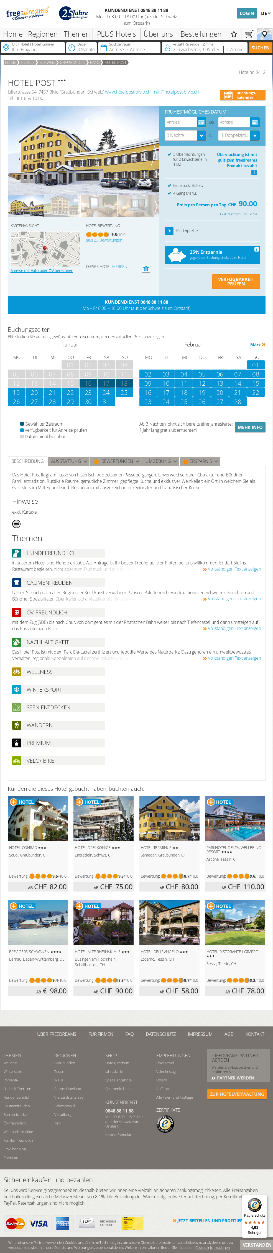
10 (166, 383)
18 (124, 383)
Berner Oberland (67, 1088)
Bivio (95, 62)
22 (70, 392)
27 (34, 401)
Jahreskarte (114, 1071)
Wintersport (13, 1071)
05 (202, 374)
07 (237, 374)
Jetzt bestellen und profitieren (212, 1220)
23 (88, 392)
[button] (169, 231)
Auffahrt (162, 1088)
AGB (228, 1034)
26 (16, 401)
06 (220, 374)
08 (255, 374)
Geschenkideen (117, 1088)
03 (166, 374)
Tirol (57, 1123)
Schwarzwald (64, 1105)
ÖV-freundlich (15, 1123)
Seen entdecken (16, 1114)
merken (119, 266)
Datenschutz (161, 1034)
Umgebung (158, 461)
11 (184, 383)
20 (34, 392)
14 (237, 383)
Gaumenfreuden (17, 1105)
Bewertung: (18, 876)
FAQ (129, 1034)
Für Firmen (100, 1034)
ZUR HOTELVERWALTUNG (237, 1094)
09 (148, 383)
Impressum (200, 1034)
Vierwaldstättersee (68, 1097)
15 (255, 383)
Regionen (43, 34)
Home (12, 34)
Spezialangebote (118, 1080)
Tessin (59, 1071)
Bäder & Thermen (18, 1088)
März (255, 344)
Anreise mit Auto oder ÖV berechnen (42, 270)
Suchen (261, 48)
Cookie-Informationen (212, 1247)
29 (70, 401)
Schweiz (47, 62)
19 (16, 392)
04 (184, 374)
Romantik (11, 1080)
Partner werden (235, 1078)
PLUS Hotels (116, 34)
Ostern (161, 1080)
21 (52, 392)
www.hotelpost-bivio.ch (127, 92)
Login (247, 13)
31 (106, 401)
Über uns (158, 34)
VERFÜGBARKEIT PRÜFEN (236, 281)
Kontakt (255, 1034)
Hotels (28, 62)
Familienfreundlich (18, 1140)
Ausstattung (66, 461)
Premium (11, 1157)
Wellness (11, 1062)
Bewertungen (113, 461)
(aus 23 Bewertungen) (104, 240)
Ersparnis (197, 461)
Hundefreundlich (17, 1097)
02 (148, 374)
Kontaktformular (118, 1134)
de (264, 13)
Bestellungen (200, 34)
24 (106, 392)
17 (106, 383)
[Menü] (264, 1198)
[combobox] (185, 135)
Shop (111, 1056)
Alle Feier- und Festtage (174, 1097)
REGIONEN (65, 1056)
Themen (77, 34)
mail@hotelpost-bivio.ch (175, 92)
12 (202, 383)
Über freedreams (56, 1034)
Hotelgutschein (117, 1062)
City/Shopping (15, 1148)
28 (52, 401)
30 (88, 401)
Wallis (58, 1080)
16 (148, 392)
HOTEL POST (115, 62)
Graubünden (72, 62)
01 (255, 365)
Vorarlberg (62, 1114)
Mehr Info (250, 427)
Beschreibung (27, 461)
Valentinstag (166, 1071)
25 (124, 392)
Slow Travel (165, 1062)
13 (220, 383)
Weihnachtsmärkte (18, 1131)
